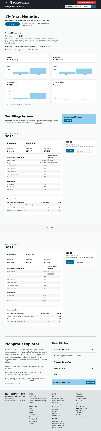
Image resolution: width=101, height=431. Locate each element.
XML (90, 151)
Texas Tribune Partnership (37, 400)
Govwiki (32, 380)
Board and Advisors (58, 398)
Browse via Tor (80, 410)
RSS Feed (79, 400)
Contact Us (68, 120)
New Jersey (28, 7)
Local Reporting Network (37, 398)
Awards (54, 413)
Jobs (53, 405)
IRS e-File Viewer (25, 378)
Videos (31, 413)
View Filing (70, 151)
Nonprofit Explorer (13, 6)
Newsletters (80, 396)
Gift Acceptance (58, 425)
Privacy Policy (57, 427)
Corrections (56, 415)
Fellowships (62, 405)
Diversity (55, 403)
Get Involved (33, 417)
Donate (78, 415)
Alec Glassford (23, 366)
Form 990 (8, 121)
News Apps (32, 415)
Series (31, 410)
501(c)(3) (20, 36)
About (54, 396)
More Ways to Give (82, 417)
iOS (77, 398)
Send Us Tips (80, 406)
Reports (55, 409)
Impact (54, 411)
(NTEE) (47, 47)
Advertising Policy (58, 423)
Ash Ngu (32, 366)
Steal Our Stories (81, 408)
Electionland (33, 403)
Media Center (57, 407)
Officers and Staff (58, 400)
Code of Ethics (57, 421)
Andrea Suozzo (12, 366)
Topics (31, 408)
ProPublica (32, 396)
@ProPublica (33, 421)
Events (31, 423)
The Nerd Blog (33, 419)
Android (84, 398)
